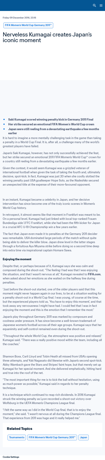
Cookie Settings (11, 457)
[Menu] (101, 5)
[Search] (94, 5)
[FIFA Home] (9, 5)
